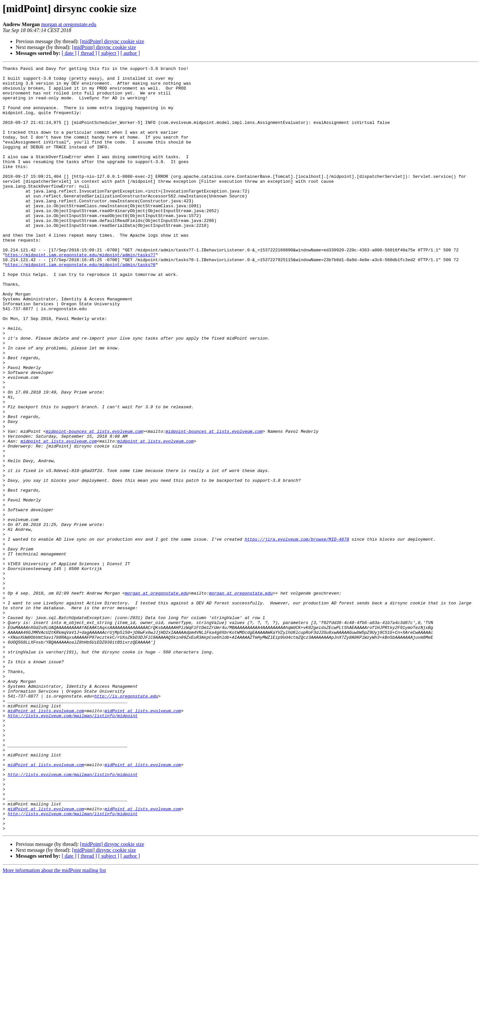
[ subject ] (108, 53)
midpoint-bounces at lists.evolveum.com (94, 505)
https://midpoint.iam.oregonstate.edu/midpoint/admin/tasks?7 (80, 293)
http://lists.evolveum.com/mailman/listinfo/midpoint (73, 846)
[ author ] (130, 53)
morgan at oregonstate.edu (68, 24)
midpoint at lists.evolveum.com (59, 516)
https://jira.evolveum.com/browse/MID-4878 (297, 634)
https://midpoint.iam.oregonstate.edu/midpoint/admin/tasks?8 (80, 305)
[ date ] (69, 53)
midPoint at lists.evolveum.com (46, 840)
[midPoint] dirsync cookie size (112, 41)
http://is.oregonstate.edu (126, 822)
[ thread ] (87, 53)
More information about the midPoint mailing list (54, 1023)
